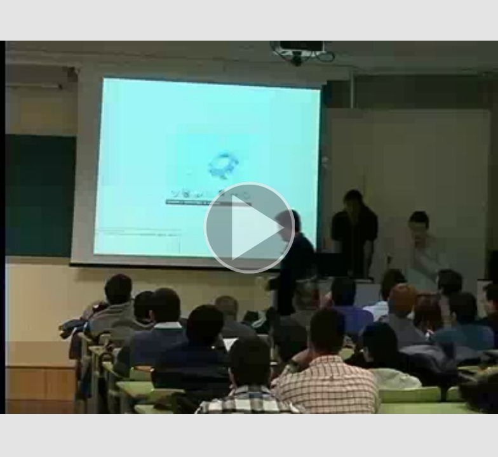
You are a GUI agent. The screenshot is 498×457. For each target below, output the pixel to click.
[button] (249, 228)
